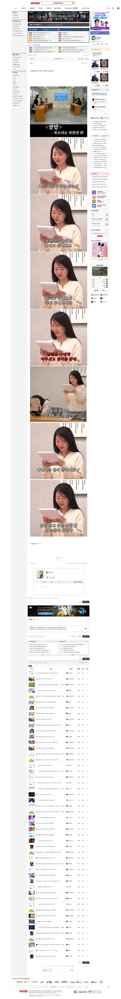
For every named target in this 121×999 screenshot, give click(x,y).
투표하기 (100, 236)
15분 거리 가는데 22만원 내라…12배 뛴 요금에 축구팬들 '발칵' (53, 806)
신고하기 (75, 563)
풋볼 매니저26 (16, 105)
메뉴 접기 (78, 582)
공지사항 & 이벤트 (17, 24)
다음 (72, 966)
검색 (72, 970)
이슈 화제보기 (85, 29)
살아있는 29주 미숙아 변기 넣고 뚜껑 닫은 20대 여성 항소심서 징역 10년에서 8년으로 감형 (60, 811)
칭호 (59, 582)
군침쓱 (69, 765)
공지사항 (86, 987)
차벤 (14, 80)
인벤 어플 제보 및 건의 (18, 31)
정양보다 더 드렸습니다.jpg (45, 702)
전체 (30, 666)
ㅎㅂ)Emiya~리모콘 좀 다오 (45, 915)
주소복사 (30, 598)
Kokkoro (70, 823)
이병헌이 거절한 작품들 (45, 713)
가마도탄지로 (71, 684)
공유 (68, 563)
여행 (14, 84)
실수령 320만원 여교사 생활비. (46, 673)
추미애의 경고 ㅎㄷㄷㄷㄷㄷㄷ (46, 950)
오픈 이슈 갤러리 (16, 57)
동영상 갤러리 (16, 26)
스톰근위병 (70, 858)
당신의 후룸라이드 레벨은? (45, 875)
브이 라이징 (15, 93)
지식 (68, 666)
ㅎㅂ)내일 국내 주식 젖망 (45, 829)
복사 (35, 55)
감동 (82, 666)
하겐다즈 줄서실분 (43, 765)
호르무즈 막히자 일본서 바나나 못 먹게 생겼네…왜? (51, 771)
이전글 (40, 636)
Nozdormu (70, 673)
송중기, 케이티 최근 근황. (45, 846)
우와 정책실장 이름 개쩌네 (45, 690)
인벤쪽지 (47, 577)
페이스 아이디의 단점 (44, 678)
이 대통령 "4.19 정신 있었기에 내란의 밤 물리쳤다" (51, 754)
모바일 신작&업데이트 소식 (19, 35)
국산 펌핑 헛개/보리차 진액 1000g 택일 (99, 179)
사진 (72, 666)
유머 (49, 666)
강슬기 (69, 702)
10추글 (39, 662)
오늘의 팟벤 (15, 62)
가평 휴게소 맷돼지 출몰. (45, 834)
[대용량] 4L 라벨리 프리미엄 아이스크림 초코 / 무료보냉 (100, 184)
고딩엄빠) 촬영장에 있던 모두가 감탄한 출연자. (50, 933)
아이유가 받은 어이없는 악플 (46, 892)
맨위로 (79, 636)
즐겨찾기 (46, 662)
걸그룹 (14, 82)
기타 (86, 666)
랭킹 (52, 582)
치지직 (14, 77)
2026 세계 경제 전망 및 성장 (46, 858)
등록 (85, 628)
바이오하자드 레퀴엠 (17, 100)
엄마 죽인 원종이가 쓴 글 (45, 800)
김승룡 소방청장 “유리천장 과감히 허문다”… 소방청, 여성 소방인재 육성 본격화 (57, 944)
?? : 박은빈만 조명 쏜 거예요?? (46, 898)
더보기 (53, 577)
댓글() (85, 63)
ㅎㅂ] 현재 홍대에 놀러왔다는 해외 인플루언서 (50, 696)
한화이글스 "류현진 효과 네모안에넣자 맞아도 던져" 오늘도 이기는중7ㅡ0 (56, 684)
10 (69, 966)
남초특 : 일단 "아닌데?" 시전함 (46, 742)
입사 (69, 944)
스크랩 (70, 563)
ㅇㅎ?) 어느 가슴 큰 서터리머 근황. (47, 881)
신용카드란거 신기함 (44, 777)
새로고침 (87, 619)
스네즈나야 (70, 800)
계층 (77, 666)
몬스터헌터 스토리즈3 (18, 98)
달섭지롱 (70, 898)
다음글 (34, 636)
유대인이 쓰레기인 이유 (45, 904)
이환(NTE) (98, 38)
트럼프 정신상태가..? (44, 840)
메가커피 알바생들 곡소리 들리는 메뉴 (48, 725)
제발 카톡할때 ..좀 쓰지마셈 (45, 869)
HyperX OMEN (16, 91)
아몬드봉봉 (70, 829)
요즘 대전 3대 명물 (43, 921)
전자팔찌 (70, 736)
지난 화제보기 (77, 29)
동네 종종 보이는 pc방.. (44, 736)
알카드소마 (70, 840)
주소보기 (30, 55)
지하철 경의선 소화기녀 (45, 938)
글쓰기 (85, 658)
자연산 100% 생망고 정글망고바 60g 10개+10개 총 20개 (100, 186)
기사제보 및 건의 (16, 28)
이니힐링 (50, 577)
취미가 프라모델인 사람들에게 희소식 (48, 852)
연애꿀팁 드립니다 (43, 719)
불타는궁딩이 (71, 696)
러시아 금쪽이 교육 (44, 886)
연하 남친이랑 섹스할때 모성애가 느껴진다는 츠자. (51, 863)
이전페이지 (73, 636)
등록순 (34, 619)
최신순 (38, 619)
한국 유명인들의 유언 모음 (45, 817)
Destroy (69, 927)
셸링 (69, 950)
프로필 (44, 582)
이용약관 (45, 987)
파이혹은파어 (71, 742)
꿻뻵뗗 (69, 690)
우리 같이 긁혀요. (43, 794)
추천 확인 (85, 563)
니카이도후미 (71, 707)
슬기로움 (70, 806)
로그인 (108, 8)
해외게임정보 (16, 86)
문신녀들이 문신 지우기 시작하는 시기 (48, 782)
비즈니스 (40, 987)
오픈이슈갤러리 (86, 55)
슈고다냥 (70, 771)
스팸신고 (80, 563)
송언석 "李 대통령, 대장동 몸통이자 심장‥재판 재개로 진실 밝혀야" (54, 788)
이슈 (36, 666)
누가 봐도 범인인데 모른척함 (46, 730)
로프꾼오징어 (71, 678)
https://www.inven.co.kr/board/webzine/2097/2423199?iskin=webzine (47, 598)
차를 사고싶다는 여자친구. (45, 956)
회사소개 (34, 987)
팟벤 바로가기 (16, 75)
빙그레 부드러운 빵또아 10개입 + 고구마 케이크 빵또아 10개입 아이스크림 (100, 181)
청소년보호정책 (62, 987)
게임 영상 (15, 89)
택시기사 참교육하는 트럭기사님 (47, 759)
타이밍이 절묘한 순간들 (45, 823)
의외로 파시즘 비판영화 (45, 748)
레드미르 (31, 58)
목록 (82, 63)
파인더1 (70, 788)
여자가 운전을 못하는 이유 (45, 910)
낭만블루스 (70, 921)
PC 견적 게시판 (16, 66)
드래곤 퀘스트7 (16, 103)
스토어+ (106, 49)
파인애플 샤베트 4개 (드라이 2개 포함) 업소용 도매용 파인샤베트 (100, 176)
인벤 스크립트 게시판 (17, 33)
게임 (63, 666)
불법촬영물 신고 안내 (71, 987)
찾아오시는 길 (79, 987)
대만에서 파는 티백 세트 (45, 707)
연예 (43, 666)
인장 (37, 582)
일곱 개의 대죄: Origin (17, 96)
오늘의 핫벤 (15, 59)
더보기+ (56, 641)
